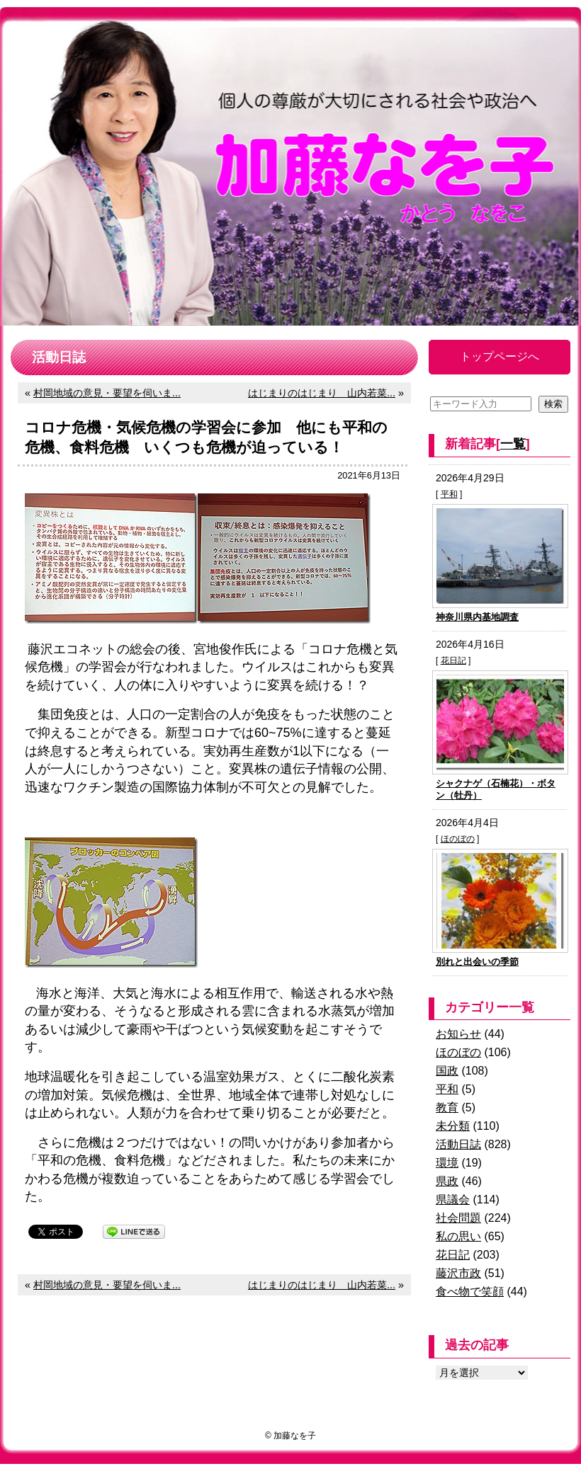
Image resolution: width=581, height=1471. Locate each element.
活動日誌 (458, 1144)
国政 (447, 1071)
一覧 (513, 444)
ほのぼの (458, 839)
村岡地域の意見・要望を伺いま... (107, 393)
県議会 (453, 1200)
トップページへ (499, 356)
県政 (447, 1181)
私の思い (458, 1236)
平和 (449, 494)
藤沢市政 (458, 1273)
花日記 (453, 660)
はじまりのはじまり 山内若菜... (321, 393)
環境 (447, 1163)
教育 (447, 1107)
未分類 (453, 1126)
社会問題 (458, 1218)
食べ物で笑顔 (470, 1292)
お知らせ (458, 1034)
